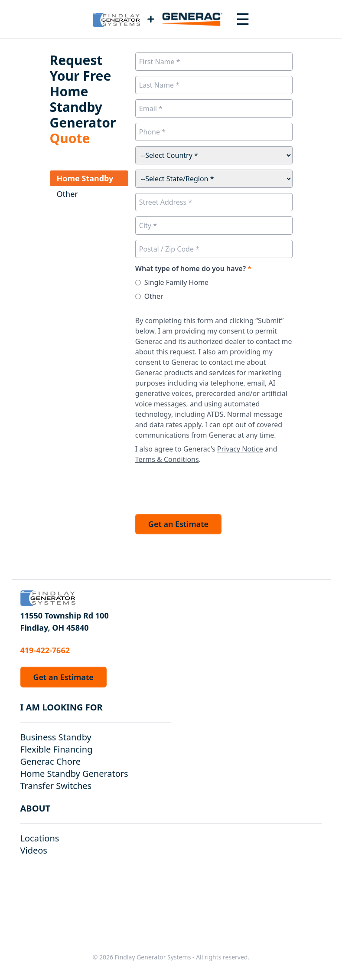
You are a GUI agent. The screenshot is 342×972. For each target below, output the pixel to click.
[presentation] (201, 487)
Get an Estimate (178, 524)
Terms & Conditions (167, 459)
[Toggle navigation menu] (243, 19)
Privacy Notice (240, 449)
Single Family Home (176, 282)
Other (153, 296)
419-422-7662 (45, 650)
